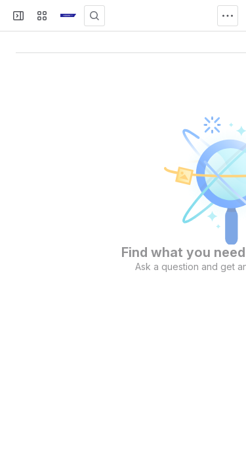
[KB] (68, 15)
